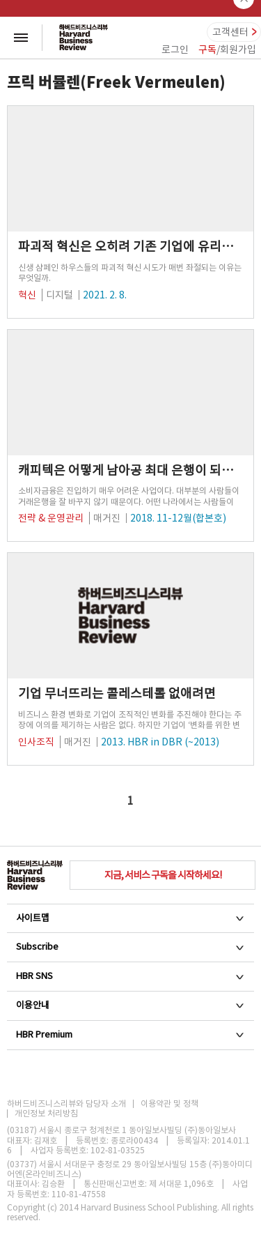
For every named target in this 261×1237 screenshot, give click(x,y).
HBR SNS (130, 976)
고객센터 (230, 32)
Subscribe (130, 947)
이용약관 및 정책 (169, 1104)
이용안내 (130, 1005)
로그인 (175, 49)
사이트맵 (130, 918)
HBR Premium (130, 1034)
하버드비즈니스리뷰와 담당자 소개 (66, 1104)
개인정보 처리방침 (46, 1113)
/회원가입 (227, 49)
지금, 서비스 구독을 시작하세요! (162, 875)
